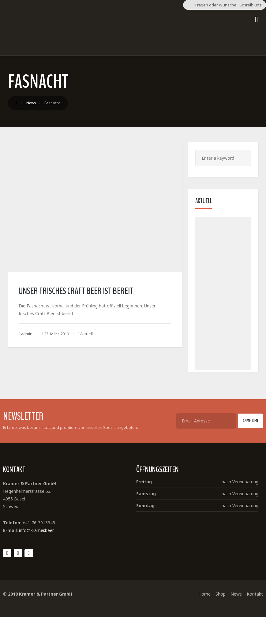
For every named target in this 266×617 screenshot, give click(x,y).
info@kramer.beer (36, 530)
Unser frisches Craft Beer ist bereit (76, 291)
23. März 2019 (55, 333)
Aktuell (86, 333)
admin (25, 333)
